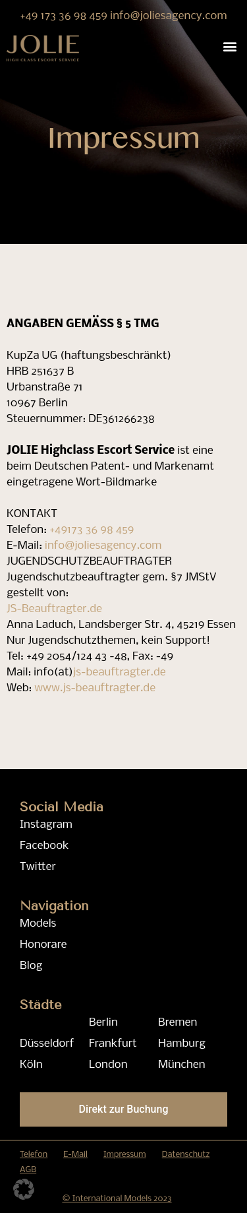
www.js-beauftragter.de (94, 688)
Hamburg (182, 1044)
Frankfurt (113, 1044)
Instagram (46, 825)
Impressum (124, 1154)
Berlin (103, 1022)
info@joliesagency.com (168, 16)
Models (38, 924)
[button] (229, 46)
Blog (31, 966)
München (182, 1065)
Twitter (38, 867)
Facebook (44, 846)
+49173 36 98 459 (91, 530)
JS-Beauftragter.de (54, 609)
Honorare (43, 945)
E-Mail (75, 1154)
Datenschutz (186, 1154)
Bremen (177, 1022)
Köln (31, 1065)
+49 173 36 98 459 (65, 16)
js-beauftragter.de (119, 672)
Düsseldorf (47, 1044)
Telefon (33, 1154)
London (108, 1065)
